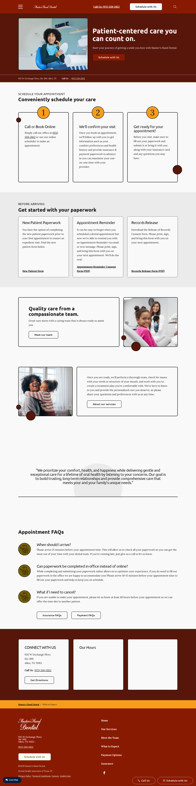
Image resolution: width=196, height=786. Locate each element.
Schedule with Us (146, 6)
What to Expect (110, 746)
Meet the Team (110, 737)
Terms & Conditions (41, 776)
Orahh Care (65, 776)
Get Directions (39, 680)
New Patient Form (33, 270)
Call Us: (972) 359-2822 (106, 6)
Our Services (109, 729)
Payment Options (111, 755)
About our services (104, 404)
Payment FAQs (86, 615)
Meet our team (43, 334)
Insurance (107, 763)
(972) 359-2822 (78, 78)
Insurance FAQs (52, 615)
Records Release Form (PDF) (148, 270)
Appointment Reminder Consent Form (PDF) (96, 268)
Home (104, 720)
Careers (55, 776)
